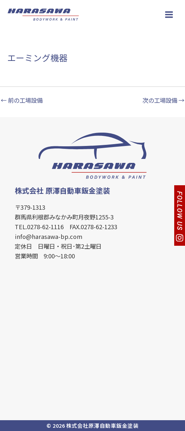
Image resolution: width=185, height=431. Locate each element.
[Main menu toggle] (169, 14)
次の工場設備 (163, 100)
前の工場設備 (21, 100)
